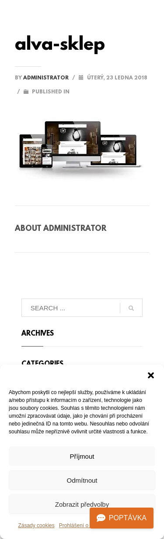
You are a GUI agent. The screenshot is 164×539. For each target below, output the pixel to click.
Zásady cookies (36, 525)
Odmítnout (81, 480)
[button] (151, 375)
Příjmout (82, 456)
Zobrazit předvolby (82, 504)
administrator (46, 78)
